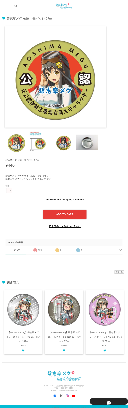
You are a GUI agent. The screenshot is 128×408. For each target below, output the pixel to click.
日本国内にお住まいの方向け (65, 223)
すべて (16, 247)
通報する (119, 269)
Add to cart (64, 211)
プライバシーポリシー (90, 405)
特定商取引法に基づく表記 (111, 405)
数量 (7, 186)
